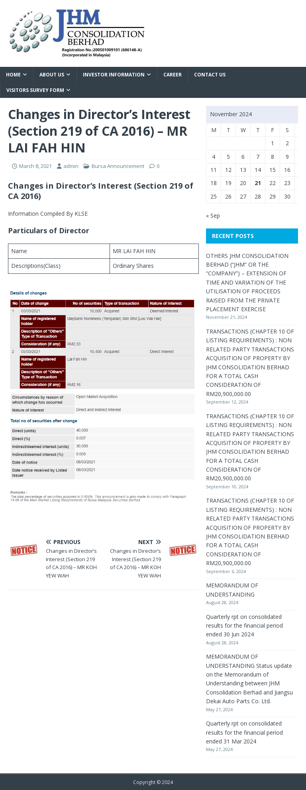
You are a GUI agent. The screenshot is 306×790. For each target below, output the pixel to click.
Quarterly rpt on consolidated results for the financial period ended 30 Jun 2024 (244, 625)
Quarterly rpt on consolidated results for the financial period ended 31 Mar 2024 (244, 732)
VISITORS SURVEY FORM (35, 90)
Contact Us (210, 74)
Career (172, 74)
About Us (51, 74)
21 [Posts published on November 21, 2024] (258, 183)
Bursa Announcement (118, 166)
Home (13, 74)
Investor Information (114, 74)
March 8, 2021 (35, 166)
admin (70, 166)
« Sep (213, 215)
